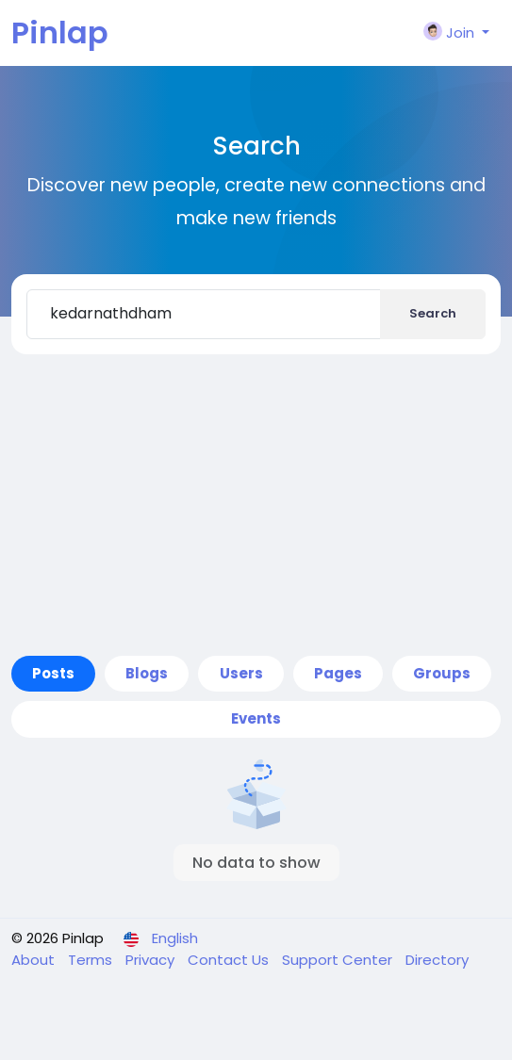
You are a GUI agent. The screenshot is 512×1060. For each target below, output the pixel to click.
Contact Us (230, 960)
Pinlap (59, 32)
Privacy (151, 960)
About (34, 960)
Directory (437, 960)
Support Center (339, 960)
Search (432, 313)
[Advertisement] (256, 505)
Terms (92, 960)
